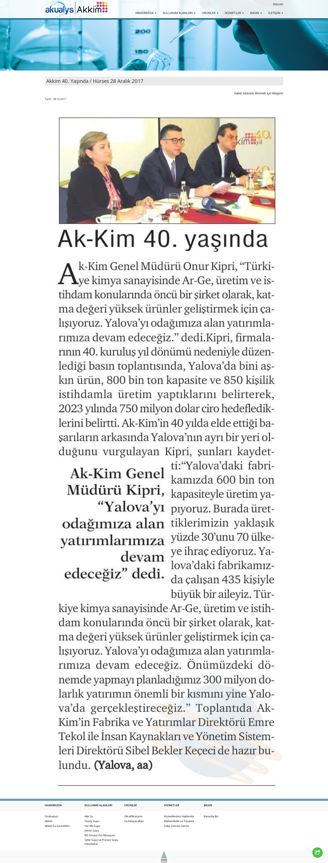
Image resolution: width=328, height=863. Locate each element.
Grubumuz (51, 816)
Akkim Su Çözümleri (57, 826)
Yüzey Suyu (92, 821)
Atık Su (89, 816)
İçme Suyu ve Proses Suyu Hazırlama (101, 842)
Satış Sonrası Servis (176, 826)
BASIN (256, 13)
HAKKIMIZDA (145, 13)
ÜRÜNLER (210, 13)
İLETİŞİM (275, 13)
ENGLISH (278, 4)
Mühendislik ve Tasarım (179, 821)
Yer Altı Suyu (92, 826)
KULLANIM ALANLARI (179, 13)
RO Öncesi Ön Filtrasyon (100, 835)
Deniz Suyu (92, 830)
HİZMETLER (234, 13)
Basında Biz (211, 816)
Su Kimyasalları (134, 821)
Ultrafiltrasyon (133, 816)
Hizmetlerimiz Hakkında (179, 816)
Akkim (48, 821)
